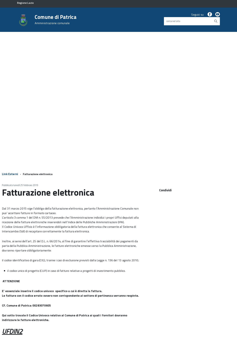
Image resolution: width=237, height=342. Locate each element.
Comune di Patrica (56, 19)
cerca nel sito (173, 21)
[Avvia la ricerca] (216, 21)
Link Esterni (10, 174)
